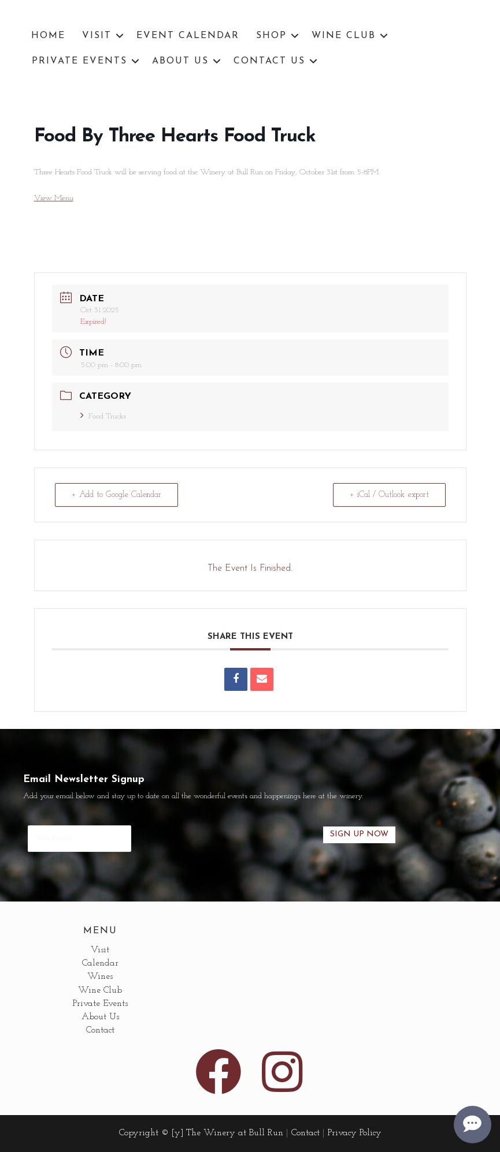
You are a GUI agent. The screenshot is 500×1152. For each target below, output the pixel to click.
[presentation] (227, 835)
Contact (100, 1030)
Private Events (79, 61)
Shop (271, 35)
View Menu (53, 198)
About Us (180, 61)
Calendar (100, 963)
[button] (120, 35)
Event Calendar (187, 35)
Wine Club (344, 35)
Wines (100, 976)
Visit (97, 35)
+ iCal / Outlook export (389, 495)
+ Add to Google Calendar (116, 495)
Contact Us (269, 61)
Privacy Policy (355, 1133)
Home (48, 35)
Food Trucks (103, 416)
